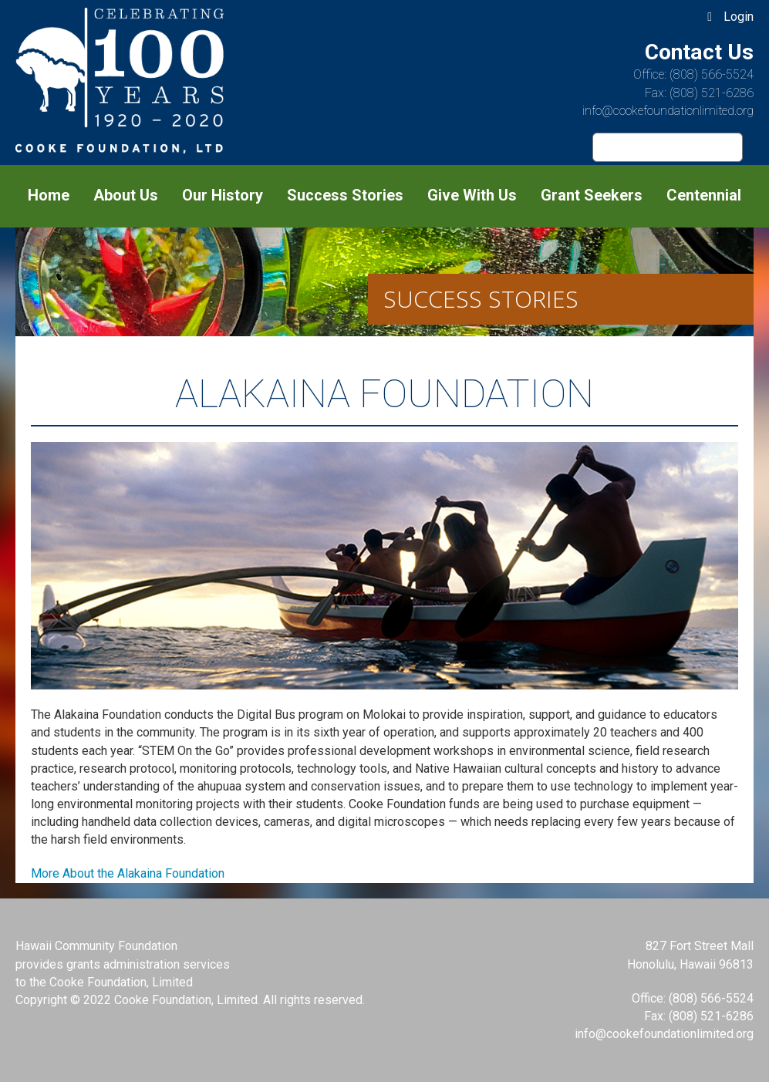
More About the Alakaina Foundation (127, 873)
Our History (222, 195)
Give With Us (472, 195)
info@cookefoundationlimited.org (668, 110)
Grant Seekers (592, 195)
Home (48, 195)
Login (738, 16)
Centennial (703, 195)
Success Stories (345, 195)
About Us (125, 195)
